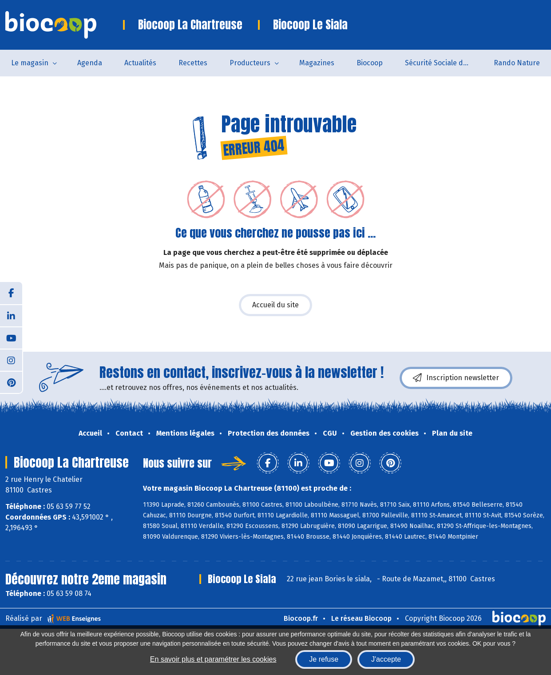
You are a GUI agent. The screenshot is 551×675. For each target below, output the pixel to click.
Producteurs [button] (250, 63)
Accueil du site (275, 305)
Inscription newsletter (456, 377)
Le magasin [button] (29, 63)
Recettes (192, 63)
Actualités (140, 63)
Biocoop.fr (301, 618)
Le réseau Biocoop (361, 618)
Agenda (89, 63)
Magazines (316, 63)
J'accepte (386, 659)
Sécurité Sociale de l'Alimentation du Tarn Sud (444, 63)
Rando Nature (517, 63)
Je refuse (323, 659)
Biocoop (370, 63)
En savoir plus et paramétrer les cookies (213, 659)
